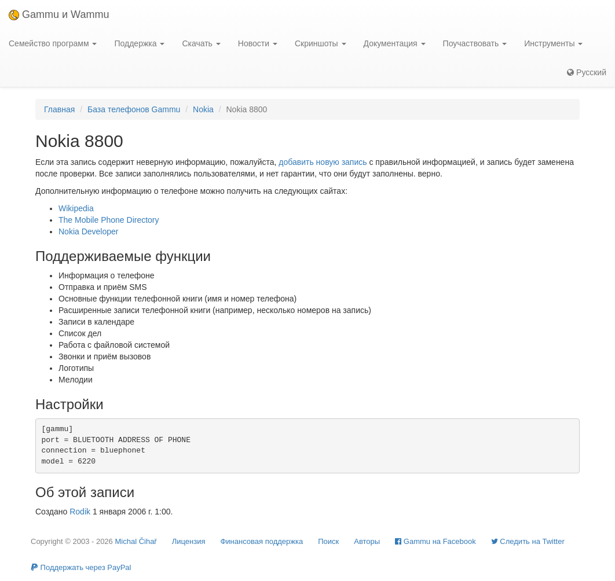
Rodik (79, 511)
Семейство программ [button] (53, 43)
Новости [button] (257, 43)
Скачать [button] (201, 43)
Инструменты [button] (553, 43)
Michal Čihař (135, 541)
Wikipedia (76, 208)
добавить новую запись (323, 162)
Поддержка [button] (139, 43)
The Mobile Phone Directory (108, 220)
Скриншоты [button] (320, 43)
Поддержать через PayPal (81, 567)
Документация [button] (395, 43)
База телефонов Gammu (133, 109)
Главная (59, 109)
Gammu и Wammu (59, 14)
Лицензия (189, 541)
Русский (586, 72)
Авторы (367, 541)
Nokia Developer (88, 231)
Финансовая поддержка (261, 541)
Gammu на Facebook (435, 541)
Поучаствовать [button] (475, 43)
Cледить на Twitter (528, 541)
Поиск (328, 541)
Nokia (203, 109)
